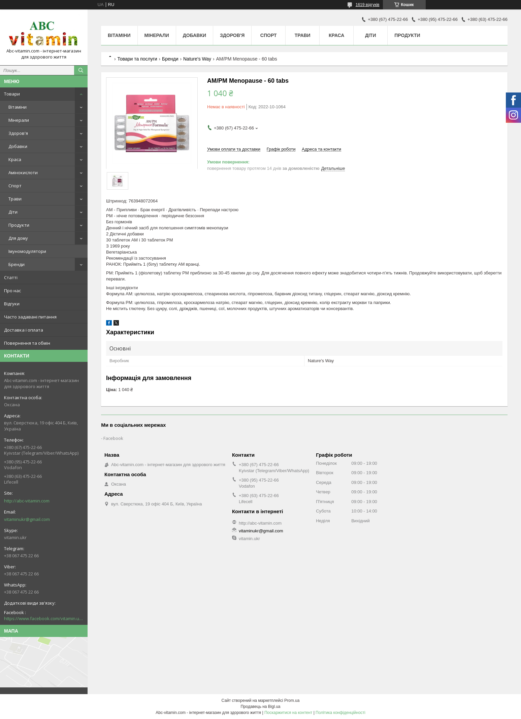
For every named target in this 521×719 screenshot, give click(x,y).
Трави (15, 199)
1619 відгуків (368, 4)
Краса (14, 159)
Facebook (113, 438)
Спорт (15, 186)
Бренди (16, 264)
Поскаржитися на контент (288, 712)
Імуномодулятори (27, 251)
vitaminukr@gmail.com (27, 519)
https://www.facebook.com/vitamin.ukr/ (44, 618)
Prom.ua (291, 700)
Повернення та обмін (27, 343)
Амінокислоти (23, 172)
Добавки (17, 146)
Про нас (12, 291)
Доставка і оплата (23, 330)
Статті (11, 277)
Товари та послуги (137, 59)
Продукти (18, 225)
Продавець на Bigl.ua (260, 706)
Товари (12, 94)
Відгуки (12, 304)
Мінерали (18, 120)
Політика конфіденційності (340, 712)
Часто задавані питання (30, 317)
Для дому (18, 238)
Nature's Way (197, 59)
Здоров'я (18, 133)
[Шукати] (81, 70)
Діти (13, 212)
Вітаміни (17, 107)
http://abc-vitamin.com (27, 501)
